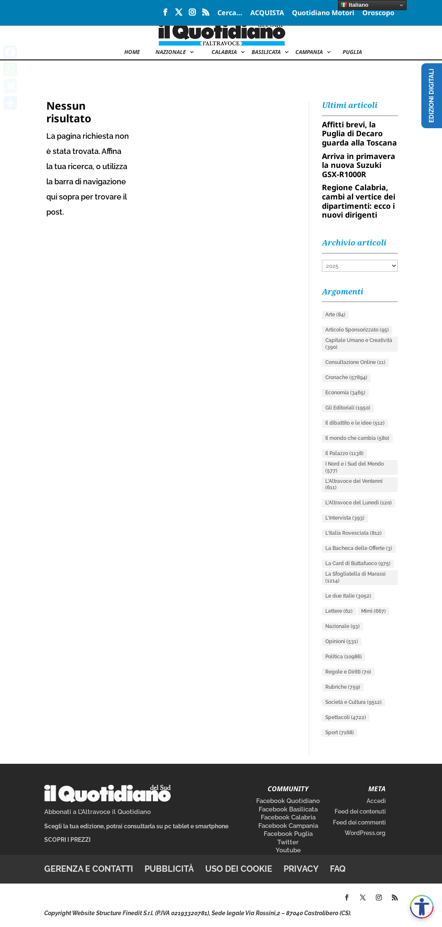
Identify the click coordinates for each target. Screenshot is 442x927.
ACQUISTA (267, 13)
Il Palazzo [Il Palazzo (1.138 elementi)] (344, 453)
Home (132, 52)
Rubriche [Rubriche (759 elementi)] (342, 687)
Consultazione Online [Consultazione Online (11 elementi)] (355, 362)
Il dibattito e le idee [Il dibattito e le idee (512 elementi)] (355, 423)
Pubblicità (169, 869)
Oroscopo (378, 13)
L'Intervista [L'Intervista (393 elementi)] (344, 518)
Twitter (288, 842)
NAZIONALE (170, 52)
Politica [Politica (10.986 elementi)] (343, 657)
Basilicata (266, 52)
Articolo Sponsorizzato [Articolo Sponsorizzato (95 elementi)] (357, 330)
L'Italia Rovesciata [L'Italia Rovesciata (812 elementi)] (353, 533)
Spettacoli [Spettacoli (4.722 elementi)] (345, 717)
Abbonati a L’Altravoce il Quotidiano (97, 812)
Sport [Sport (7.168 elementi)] (339, 733)
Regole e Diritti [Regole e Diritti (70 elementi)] (348, 672)
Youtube (288, 850)
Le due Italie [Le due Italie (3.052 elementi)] (348, 596)
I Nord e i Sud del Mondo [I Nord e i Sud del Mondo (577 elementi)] (354, 467)
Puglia (352, 52)
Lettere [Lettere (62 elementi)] (339, 611)
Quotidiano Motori (323, 13)
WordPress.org (365, 833)
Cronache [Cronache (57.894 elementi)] (346, 377)
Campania (309, 52)
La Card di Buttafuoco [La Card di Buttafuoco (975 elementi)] (358, 563)
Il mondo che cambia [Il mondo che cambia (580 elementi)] (357, 438)
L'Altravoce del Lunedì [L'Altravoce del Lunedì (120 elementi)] (358, 503)
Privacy (301, 869)
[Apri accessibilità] (422, 907)
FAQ (338, 869)
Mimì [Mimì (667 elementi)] (373, 611)
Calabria (224, 52)
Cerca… (229, 13)
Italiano (354, 5)
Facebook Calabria (288, 817)
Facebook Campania (288, 826)
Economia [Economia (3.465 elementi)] (345, 393)
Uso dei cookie (238, 869)
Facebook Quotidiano (288, 801)
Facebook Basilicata (288, 809)
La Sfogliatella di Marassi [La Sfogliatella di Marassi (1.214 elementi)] (355, 577)
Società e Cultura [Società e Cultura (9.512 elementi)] (353, 702)
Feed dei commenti (359, 822)
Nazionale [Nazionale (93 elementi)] (342, 626)
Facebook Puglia (288, 834)
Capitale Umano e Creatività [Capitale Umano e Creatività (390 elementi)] (358, 343)
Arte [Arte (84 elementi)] (335, 315)
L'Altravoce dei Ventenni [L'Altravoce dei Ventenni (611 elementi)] (354, 484)
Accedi (376, 801)
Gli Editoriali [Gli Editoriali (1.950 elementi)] (347, 408)
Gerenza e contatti (88, 869)
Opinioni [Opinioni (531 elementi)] (341, 641)
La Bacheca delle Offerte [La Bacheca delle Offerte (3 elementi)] (358, 548)
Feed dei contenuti (360, 811)
